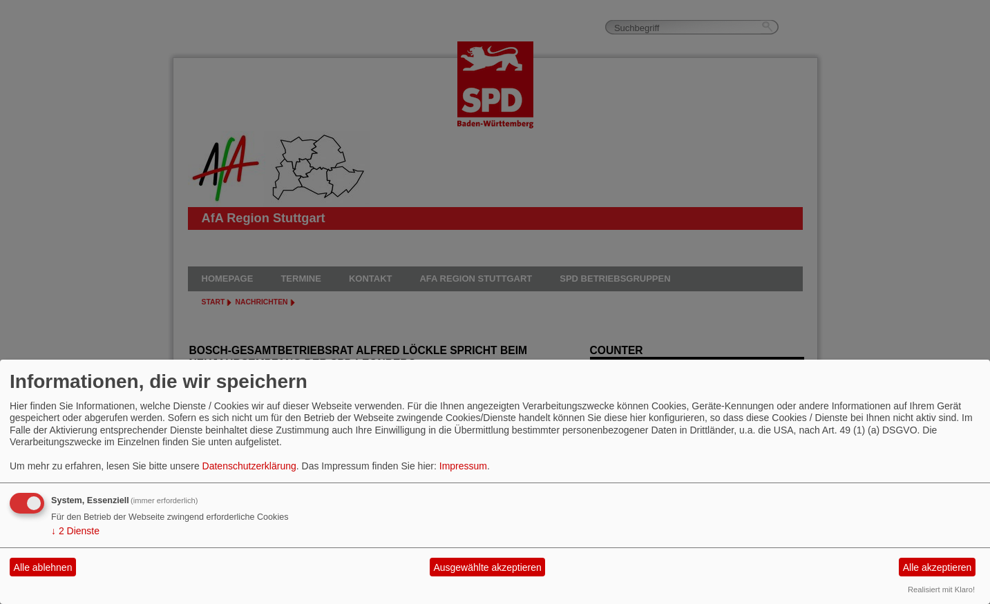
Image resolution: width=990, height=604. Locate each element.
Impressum (463, 465)
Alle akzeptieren (937, 567)
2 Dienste (75, 530)
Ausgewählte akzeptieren (487, 567)
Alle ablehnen (43, 567)
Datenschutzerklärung (249, 465)
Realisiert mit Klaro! (941, 589)
